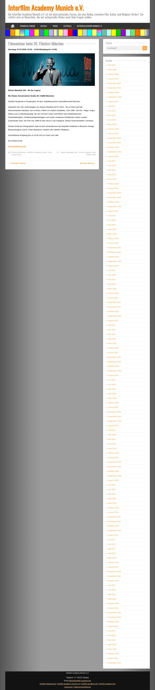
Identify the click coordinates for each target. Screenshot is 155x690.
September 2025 (115, 97)
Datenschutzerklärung (82, 687)
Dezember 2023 (114, 193)
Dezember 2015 (114, 613)
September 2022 (115, 261)
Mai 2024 (111, 170)
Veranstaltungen (27, 25)
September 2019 (115, 421)
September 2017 (115, 530)
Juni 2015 (112, 635)
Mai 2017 (111, 549)
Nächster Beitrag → (88, 163)
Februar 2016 (113, 603)
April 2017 (112, 553)
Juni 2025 (112, 111)
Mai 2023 (111, 225)
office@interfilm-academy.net (80, 681)
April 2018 (112, 499)
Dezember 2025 (114, 83)
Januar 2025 (113, 133)
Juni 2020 (112, 384)
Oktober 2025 (113, 92)
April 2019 (112, 444)
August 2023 (113, 211)
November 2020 (114, 362)
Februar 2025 (113, 129)
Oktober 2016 (113, 581)
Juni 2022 (112, 275)
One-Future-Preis (91, 153)
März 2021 (112, 343)
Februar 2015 (113, 654)
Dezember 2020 (114, 357)
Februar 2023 (113, 238)
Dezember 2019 (114, 412)
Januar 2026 (113, 79)
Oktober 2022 (113, 257)
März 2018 (112, 503)
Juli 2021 (111, 325)
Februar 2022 (113, 293)
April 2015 (112, 645)
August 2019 (113, 425)
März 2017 (112, 558)
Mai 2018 (111, 494)
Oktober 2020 (113, 366)
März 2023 (112, 234)
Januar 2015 (113, 658)
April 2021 (112, 339)
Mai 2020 (111, 389)
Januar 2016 (113, 608)
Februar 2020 (113, 403)
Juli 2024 (111, 161)
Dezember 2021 (114, 302)
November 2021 (114, 307)
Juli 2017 (111, 540)
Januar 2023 (113, 243)
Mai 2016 (111, 594)
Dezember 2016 (114, 572)
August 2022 (113, 266)
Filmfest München (18, 152)
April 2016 (112, 599)
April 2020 (112, 394)
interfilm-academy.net (89, 684)
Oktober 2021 (113, 311)
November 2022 (114, 252)
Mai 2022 (111, 279)
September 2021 (115, 316)
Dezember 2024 (114, 138)
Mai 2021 (111, 334)
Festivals (67, 25)
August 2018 (113, 480)
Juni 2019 (112, 435)
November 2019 (114, 416)
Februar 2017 (113, 562)
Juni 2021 (112, 330)
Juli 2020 (111, 380)
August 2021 (113, 321)
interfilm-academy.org (107, 684)
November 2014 (114, 663)
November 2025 (114, 88)
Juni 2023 (112, 220)
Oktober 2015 (113, 622)
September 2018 (115, 476)
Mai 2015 (111, 640)
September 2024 (115, 152)
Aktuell (43, 25)
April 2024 (112, 175)
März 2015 (112, 649)
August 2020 (113, 375)
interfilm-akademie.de (48, 684)
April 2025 (112, 120)
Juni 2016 (112, 590)
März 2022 (112, 289)
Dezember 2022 (114, 248)
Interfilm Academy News (37, 152)
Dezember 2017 (114, 517)
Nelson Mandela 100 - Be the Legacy (75, 152)
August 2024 (113, 156)
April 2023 (112, 229)
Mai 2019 (111, 439)
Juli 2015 (111, 631)
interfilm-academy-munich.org (68, 684)
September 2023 (115, 206)
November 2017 (114, 521)
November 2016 (114, 576)
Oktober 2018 (113, 471)
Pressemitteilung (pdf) (17, 146)
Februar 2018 (113, 508)
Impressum (68, 687)
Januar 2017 (113, 567)
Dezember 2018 (114, 462)
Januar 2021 (113, 352)
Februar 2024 (113, 184)
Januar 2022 (113, 298)
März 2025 (112, 124)
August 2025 (113, 102)
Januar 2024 (113, 188)
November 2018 (114, 467)
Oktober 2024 (113, 147)
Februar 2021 (113, 348)
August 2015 (113, 626)
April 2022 (112, 284)
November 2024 (114, 143)
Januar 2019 (113, 457)
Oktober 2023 (113, 202)
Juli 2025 (111, 106)
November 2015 (114, 617)
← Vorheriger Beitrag (16, 163)
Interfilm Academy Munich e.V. (46, 8)
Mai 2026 (111, 65)
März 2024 (112, 179)
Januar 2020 (113, 407)
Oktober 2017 (113, 526)
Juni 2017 (112, 544)
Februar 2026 (113, 74)
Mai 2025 (111, 115)
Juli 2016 (111, 585)
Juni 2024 (112, 165)
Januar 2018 (113, 512)
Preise (55, 25)
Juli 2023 (111, 216)
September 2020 (115, 371)
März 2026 (112, 70)
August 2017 (113, 535)
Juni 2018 (112, 489)
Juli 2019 (111, 430)
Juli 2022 (111, 270)
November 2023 (114, 197)
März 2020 (112, 398)
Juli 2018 (111, 485)
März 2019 (112, 448)
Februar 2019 (113, 453)
